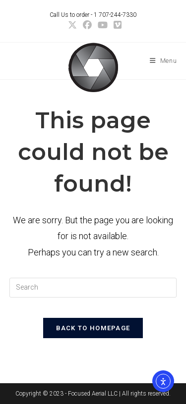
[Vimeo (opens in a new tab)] (116, 25)
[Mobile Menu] (163, 60)
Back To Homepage (93, 328)
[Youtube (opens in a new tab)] (103, 25)
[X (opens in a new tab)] (72, 25)
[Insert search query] (93, 288)
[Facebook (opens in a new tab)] (87, 25)
